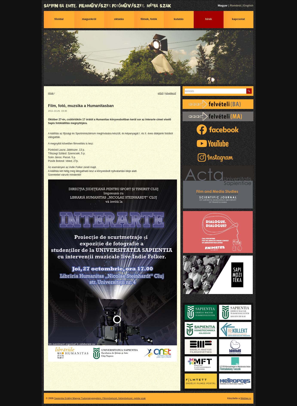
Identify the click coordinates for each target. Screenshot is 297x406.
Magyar (223, 5)
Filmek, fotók (149, 19)
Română (235, 5)
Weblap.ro (246, 398)
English (248, 5)
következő (170, 93)
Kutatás (179, 19)
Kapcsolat (238, 19)
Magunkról (89, 19)
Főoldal (59, 19)
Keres (249, 91)
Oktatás (119, 19)
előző (160, 93)
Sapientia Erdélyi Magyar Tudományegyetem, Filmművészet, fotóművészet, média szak (148, 6)
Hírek (208, 19)
